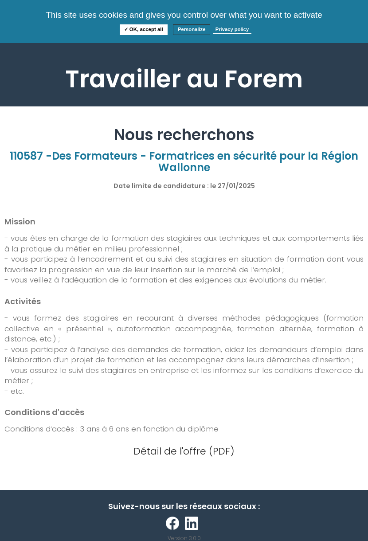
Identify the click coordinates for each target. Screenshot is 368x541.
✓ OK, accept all (143, 29)
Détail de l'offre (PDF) (184, 451)
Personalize (192, 29)
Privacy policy (232, 29)
